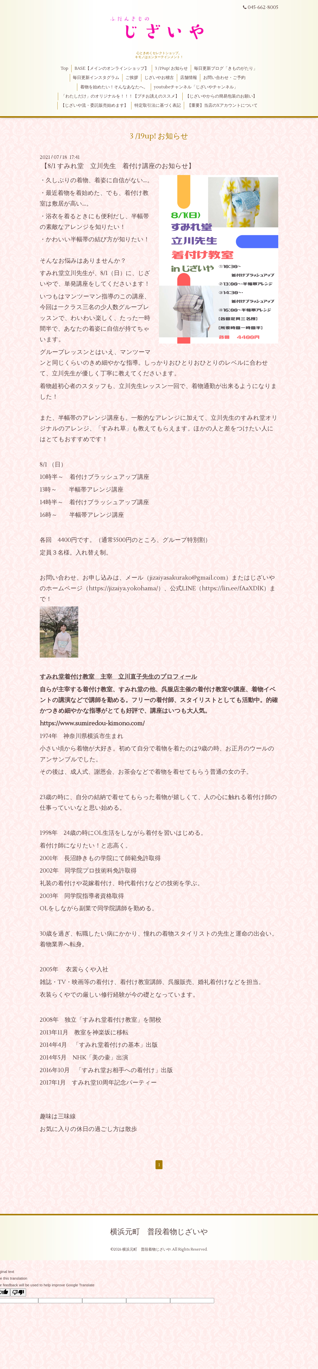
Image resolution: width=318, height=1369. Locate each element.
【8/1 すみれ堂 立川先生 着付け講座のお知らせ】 (118, 166)
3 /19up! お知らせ (171, 68)
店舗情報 (188, 77)
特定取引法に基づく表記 (157, 105)
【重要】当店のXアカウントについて (222, 105)
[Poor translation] (18, 1292)
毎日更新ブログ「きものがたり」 (225, 68)
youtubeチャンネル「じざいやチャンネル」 (196, 87)
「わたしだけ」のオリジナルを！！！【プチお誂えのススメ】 (120, 96)
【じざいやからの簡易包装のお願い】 (221, 96)
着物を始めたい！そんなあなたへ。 (114, 87)
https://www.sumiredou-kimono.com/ (92, 723)
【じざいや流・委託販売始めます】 (94, 105)
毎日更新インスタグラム (96, 77)
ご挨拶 (131, 77)
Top (64, 68)
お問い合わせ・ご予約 (224, 77)
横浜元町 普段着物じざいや (159, 1232)
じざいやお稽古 (159, 77)
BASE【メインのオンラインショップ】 (112, 68)
